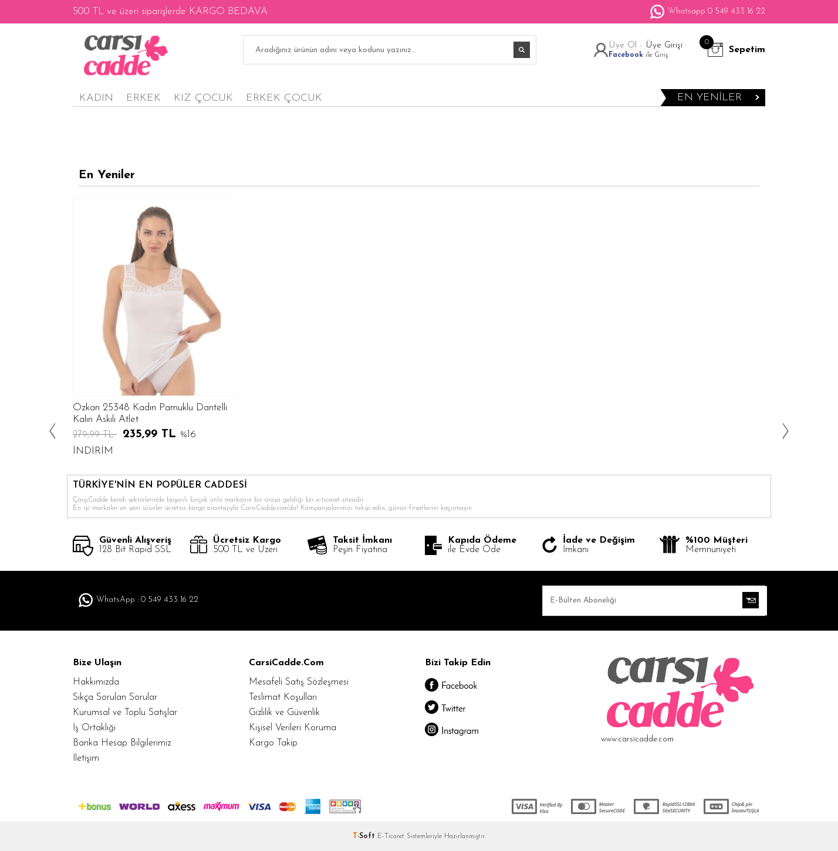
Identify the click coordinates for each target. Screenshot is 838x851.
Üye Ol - (627, 45)
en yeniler (709, 97)
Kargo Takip (273, 743)
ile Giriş (638, 55)
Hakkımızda (96, 682)
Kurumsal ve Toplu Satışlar (125, 712)
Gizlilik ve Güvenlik (284, 712)
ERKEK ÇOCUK (284, 98)
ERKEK (143, 98)
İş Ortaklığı (94, 728)
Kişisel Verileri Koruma (292, 728)
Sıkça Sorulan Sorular (115, 697)
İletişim (86, 758)
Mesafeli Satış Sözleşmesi (299, 682)
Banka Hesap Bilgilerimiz (122, 743)
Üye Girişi (664, 45)
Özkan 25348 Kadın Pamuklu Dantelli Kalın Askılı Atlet (150, 413)
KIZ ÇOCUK (203, 98)
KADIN (96, 98)
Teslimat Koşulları (283, 697)
